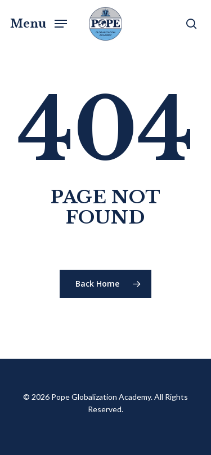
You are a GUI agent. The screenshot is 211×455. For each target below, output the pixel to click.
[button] (38, 22)
